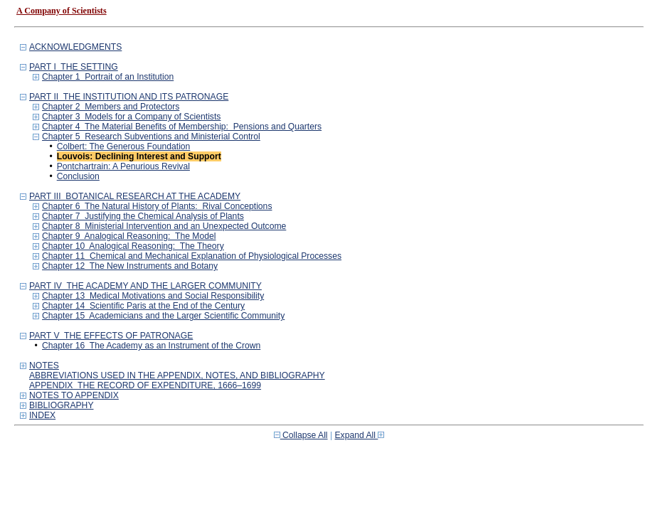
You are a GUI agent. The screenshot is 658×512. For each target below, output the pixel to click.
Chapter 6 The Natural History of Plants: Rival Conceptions (157, 206)
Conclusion (78, 176)
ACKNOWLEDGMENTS (75, 47)
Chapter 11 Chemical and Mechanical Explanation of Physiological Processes (191, 256)
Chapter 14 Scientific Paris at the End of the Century (143, 306)
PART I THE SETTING (73, 67)
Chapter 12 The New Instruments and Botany (130, 266)
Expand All (360, 435)
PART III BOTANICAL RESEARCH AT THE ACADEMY (134, 196)
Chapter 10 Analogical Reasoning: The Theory (133, 246)
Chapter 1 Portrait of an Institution (108, 77)
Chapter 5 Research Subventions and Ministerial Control (151, 137)
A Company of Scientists (61, 11)
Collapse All (301, 435)
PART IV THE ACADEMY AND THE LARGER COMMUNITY (145, 286)
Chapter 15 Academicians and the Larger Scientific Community (163, 316)
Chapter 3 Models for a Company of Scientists (131, 117)
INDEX (42, 415)
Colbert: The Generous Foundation (124, 146)
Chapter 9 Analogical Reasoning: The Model (129, 236)
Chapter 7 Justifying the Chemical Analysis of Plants (143, 216)
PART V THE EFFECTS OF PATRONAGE (111, 336)
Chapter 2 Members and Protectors (110, 107)
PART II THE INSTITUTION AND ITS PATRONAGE (128, 97)
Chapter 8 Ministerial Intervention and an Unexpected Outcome (164, 226)
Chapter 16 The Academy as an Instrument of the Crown (151, 346)
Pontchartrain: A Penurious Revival (123, 166)
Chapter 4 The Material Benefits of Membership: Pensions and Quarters (182, 127)
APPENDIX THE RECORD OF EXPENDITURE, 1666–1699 (145, 385)
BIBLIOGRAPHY (61, 405)
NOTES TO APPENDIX (74, 395)
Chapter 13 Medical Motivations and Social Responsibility (153, 296)
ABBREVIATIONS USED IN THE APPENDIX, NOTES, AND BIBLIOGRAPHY (177, 375)
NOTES (44, 365)
